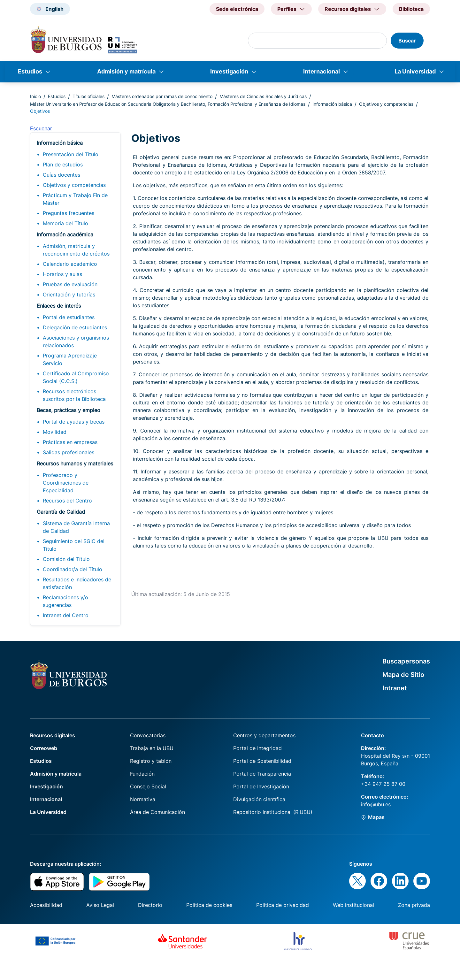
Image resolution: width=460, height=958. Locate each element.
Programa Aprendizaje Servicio (70, 359)
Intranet (394, 688)
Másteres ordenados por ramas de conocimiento (161, 96)
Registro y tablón (151, 761)
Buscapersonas (406, 661)
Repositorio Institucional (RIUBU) (272, 812)
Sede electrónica (237, 9)
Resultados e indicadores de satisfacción (77, 583)
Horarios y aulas (62, 274)
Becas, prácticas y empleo (68, 410)
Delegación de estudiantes (75, 327)
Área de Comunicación (157, 812)
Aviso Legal (100, 905)
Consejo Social (148, 786)
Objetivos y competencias (386, 104)
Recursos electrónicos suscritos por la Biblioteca (74, 395)
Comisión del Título (66, 559)
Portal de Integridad (257, 748)
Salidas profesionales (68, 452)
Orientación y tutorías (69, 294)
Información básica (332, 104)
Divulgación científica (259, 799)
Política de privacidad (282, 905)
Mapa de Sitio (403, 674)
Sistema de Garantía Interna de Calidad (76, 527)
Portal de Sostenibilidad (262, 761)
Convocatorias (147, 735)
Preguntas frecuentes (68, 213)
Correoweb (43, 748)
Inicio (35, 96)
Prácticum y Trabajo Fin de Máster (75, 199)
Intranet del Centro (65, 615)
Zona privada (414, 905)
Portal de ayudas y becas (73, 421)
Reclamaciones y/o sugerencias (65, 601)
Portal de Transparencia (262, 773)
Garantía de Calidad (61, 512)
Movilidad (54, 432)
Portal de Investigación (261, 786)
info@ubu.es (376, 804)
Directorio (150, 905)
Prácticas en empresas (70, 442)
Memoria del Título (65, 223)
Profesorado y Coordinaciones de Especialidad (65, 483)
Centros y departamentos (264, 735)
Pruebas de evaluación (70, 284)
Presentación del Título (70, 154)
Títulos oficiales (88, 96)
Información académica (65, 234)
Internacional (321, 71)
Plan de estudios (63, 164)
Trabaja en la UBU (151, 748)
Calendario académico (70, 264)
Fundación (142, 773)
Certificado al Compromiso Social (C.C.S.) (76, 377)
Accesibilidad (46, 905)
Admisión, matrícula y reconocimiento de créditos (76, 250)
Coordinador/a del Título (72, 569)
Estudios (30, 71)
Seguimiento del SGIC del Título (73, 545)
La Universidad (415, 71)
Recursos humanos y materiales (75, 463)
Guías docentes (61, 175)
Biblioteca (411, 9)
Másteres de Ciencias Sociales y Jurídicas (263, 96)
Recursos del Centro (67, 500)
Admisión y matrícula (126, 71)
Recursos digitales (52, 735)
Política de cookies (209, 905)
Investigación (229, 71)
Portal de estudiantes (69, 317)
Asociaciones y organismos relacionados (76, 341)
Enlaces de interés (59, 306)
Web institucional (353, 905)
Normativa (142, 799)
